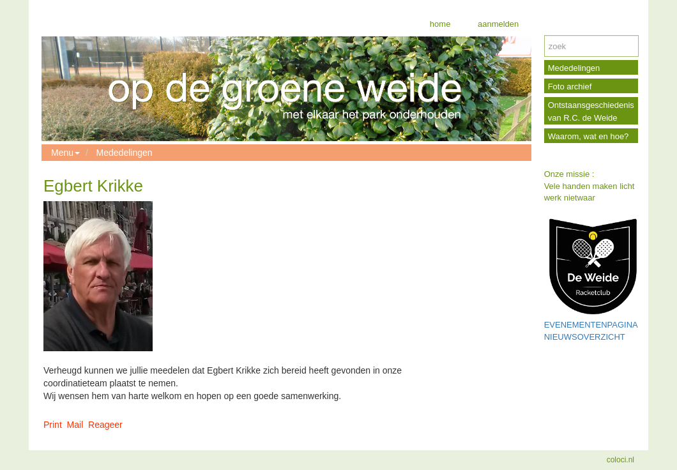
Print (52, 425)
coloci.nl (620, 459)
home (440, 24)
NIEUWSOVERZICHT (584, 337)
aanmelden (497, 24)
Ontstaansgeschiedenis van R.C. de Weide (591, 111)
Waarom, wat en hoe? (588, 136)
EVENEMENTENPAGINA (591, 325)
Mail (75, 425)
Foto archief (570, 86)
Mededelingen (124, 153)
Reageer (105, 425)
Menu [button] (65, 153)
